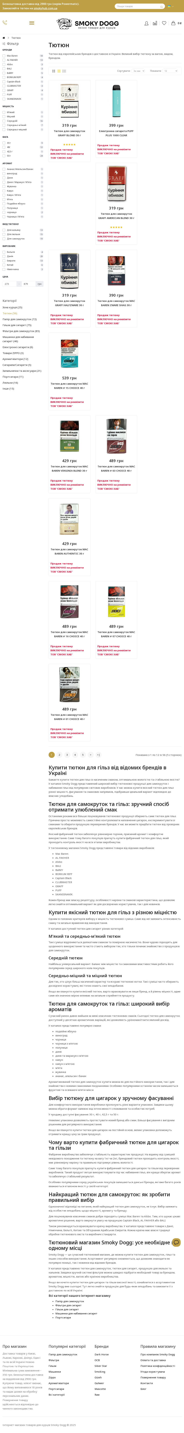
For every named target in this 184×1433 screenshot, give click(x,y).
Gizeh (98, 1377)
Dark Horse (102, 1354)
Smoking (100, 1371)
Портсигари (13, 376)
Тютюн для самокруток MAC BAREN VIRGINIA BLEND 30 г (69, 468)
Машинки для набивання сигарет (18, 339)
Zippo (52, 1377)
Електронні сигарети (18, 347)
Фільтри (54, 1360)
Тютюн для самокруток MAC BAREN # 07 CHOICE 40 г (116, 634)
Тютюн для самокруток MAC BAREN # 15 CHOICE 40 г (69, 386)
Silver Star (101, 1366)
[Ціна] (10, 284)
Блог (143, 1389)
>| (98, 754)
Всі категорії (57, 1394)
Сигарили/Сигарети (17, 364)
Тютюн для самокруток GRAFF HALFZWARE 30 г (69, 303)
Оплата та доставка (153, 1360)
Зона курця (12, 307)
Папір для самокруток (20, 319)
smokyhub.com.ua (45, 8)
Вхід (149, 23)
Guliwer (99, 1383)
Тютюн (10, 313)
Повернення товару (153, 1377)
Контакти (147, 1383)
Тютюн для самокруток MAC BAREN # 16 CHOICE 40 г (69, 634)
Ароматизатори (15, 359)
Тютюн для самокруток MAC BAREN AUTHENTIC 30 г (69, 551)
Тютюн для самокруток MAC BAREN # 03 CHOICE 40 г (116, 468)
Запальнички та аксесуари (22, 370)
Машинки (55, 1371)
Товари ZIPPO (13, 353)
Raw (97, 1394)
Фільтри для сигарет (68, 1305)
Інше (8, 388)
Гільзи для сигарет (17, 325)
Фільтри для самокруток (21, 331)
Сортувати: (123, 70)
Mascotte (100, 1389)
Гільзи (52, 1366)
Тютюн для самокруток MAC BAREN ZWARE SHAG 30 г (116, 303)
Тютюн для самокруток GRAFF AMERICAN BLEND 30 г (116, 216)
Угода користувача (153, 1371)
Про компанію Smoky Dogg (158, 1354)
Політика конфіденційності (158, 1366)
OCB (97, 1360)
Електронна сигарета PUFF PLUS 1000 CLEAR (116, 133)
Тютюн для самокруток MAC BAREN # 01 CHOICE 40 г (69, 717)
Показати (155, 70)
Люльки (10, 382)
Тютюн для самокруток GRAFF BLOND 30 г (69, 133)
